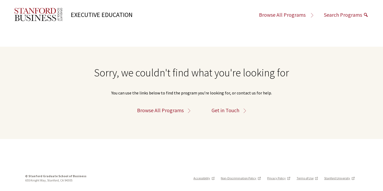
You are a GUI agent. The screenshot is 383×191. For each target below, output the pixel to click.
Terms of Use (307, 178)
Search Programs (346, 14)
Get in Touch (229, 110)
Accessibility (204, 178)
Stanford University (339, 178)
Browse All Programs (286, 14)
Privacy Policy (278, 178)
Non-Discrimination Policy (241, 178)
